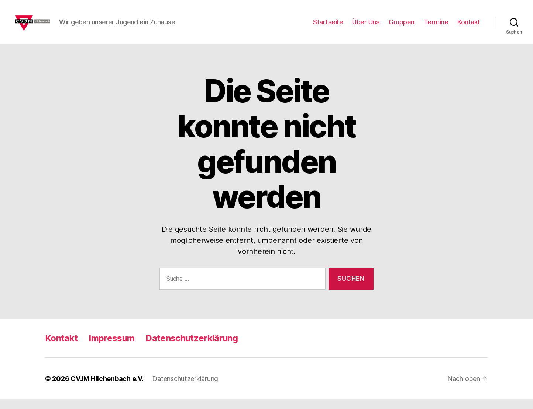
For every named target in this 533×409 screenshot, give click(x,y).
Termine (436, 27)
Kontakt (468, 27)
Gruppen (402, 27)
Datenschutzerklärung (191, 347)
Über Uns (365, 27)
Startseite (328, 27)
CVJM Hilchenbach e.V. (107, 388)
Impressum (111, 347)
